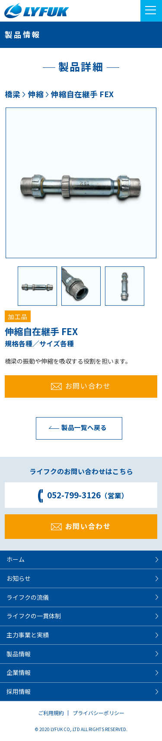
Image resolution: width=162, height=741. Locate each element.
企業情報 (18, 672)
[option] (81, 183)
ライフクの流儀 (27, 597)
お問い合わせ (81, 385)
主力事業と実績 (27, 634)
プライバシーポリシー (98, 712)
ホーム (15, 559)
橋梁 (12, 94)
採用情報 (18, 691)
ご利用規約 (51, 712)
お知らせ (18, 578)
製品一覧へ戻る (75, 427)
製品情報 (18, 653)
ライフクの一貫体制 (33, 615)
